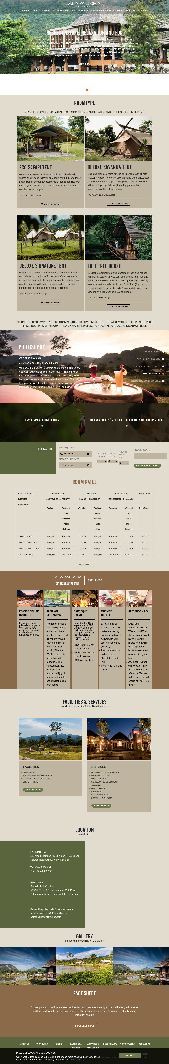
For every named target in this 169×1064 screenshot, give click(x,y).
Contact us (144, 1044)
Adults (101, 454)
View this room (50, 204)
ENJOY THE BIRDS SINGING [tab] (145, 381)
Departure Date (69, 459)
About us (26, 10)
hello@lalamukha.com (61, 909)
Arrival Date (67, 448)
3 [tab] (81, 89)
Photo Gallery (128, 10)
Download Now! (84, 1026)
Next (162, 966)
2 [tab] (76, 89)
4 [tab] (87, 89)
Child (111, 454)
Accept (130, 1055)
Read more (33, 790)
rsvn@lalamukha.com (56, 913)
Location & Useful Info (108, 10)
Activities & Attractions (84, 10)
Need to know (110, 1044)
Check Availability (147, 466)
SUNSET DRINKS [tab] (151, 374)
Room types (37, 10)
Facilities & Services (61, 10)
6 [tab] (97, 89)
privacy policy (77, 1059)
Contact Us (141, 10)
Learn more (94, 580)
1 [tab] (71, 89)
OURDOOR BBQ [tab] (151, 352)
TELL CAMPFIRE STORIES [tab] (146, 366)
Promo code (142, 450)
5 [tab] (92, 89)
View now (84, 64)
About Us (24, 1044)
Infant (123, 455)
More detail (84, 564)
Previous (7, 966)
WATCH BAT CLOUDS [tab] (148, 359)
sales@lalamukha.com (49, 917)
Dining (47, 10)
